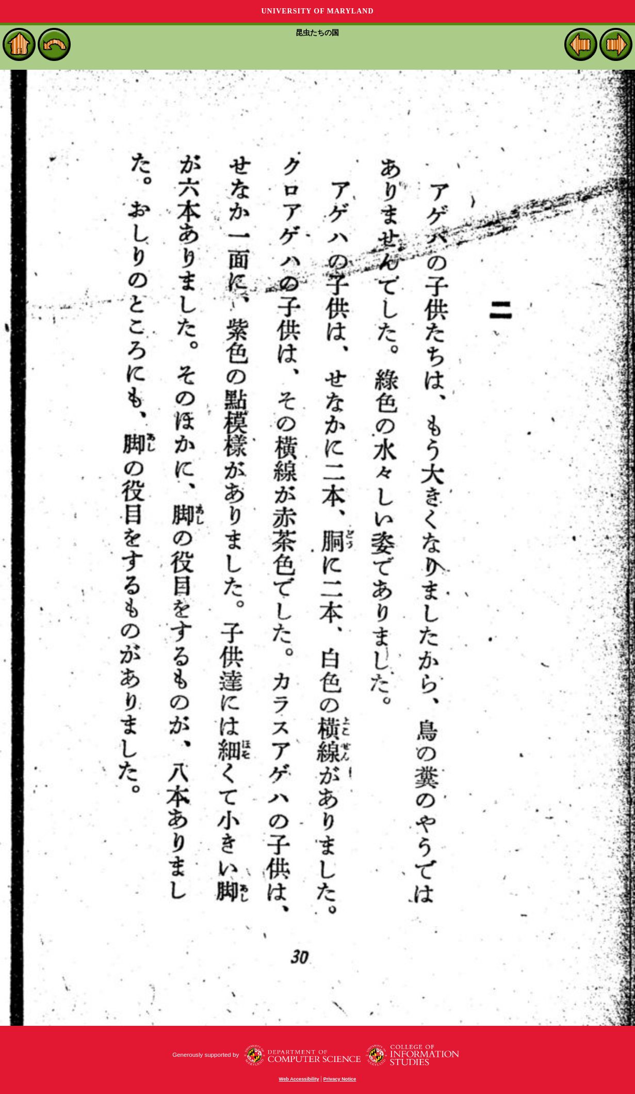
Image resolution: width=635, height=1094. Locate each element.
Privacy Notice (339, 1079)
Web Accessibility (299, 1079)
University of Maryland (317, 11)
